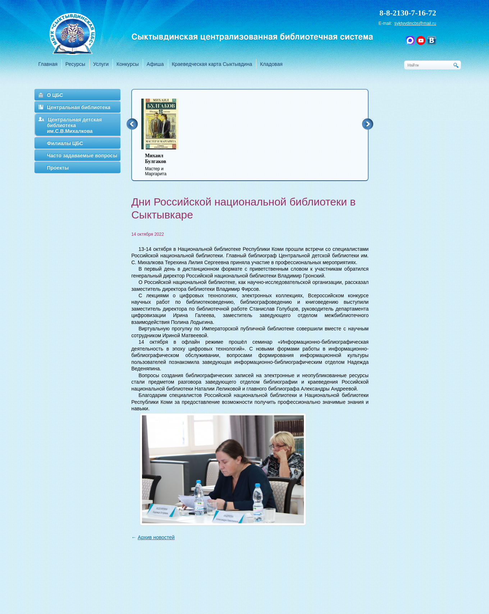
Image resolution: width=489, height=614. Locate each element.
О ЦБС (55, 95)
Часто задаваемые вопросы (82, 155)
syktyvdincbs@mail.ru (415, 23)
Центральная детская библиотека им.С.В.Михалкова (74, 125)
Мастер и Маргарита (164, 164)
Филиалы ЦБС (65, 143)
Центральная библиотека (78, 107)
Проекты (58, 168)
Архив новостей (156, 537)
